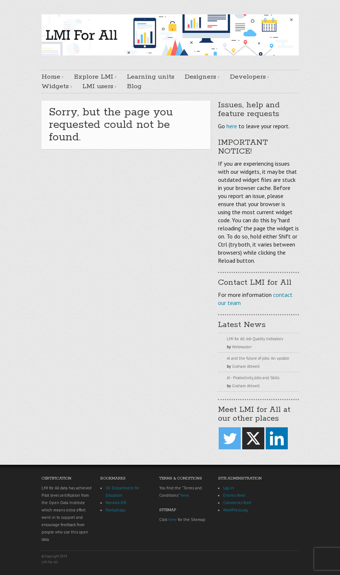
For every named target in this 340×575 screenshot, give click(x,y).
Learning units (150, 77)
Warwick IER (115, 502)
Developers (248, 77)
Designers (200, 77)
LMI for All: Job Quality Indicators (255, 338)
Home (51, 77)
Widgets (55, 86)
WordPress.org (235, 510)
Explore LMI (93, 77)
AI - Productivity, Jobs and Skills (253, 377)
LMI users (97, 86)
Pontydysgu (115, 510)
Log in (228, 487)
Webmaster (242, 346)
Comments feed (237, 502)
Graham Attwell (246, 366)
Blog (134, 86)
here (231, 126)
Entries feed (234, 495)
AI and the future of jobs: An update (258, 358)
